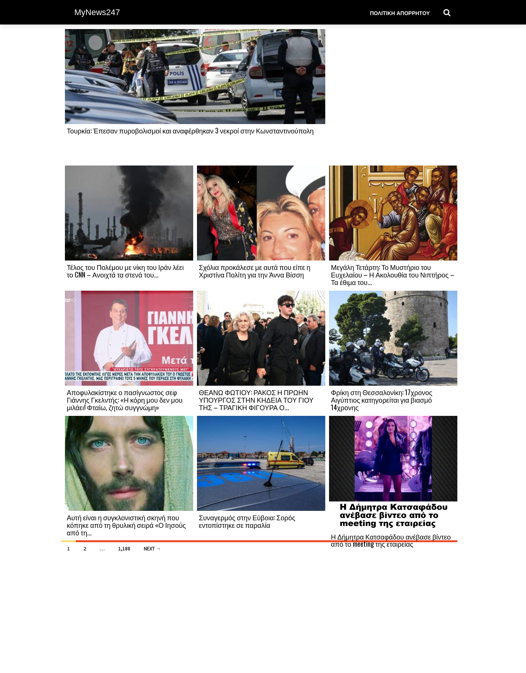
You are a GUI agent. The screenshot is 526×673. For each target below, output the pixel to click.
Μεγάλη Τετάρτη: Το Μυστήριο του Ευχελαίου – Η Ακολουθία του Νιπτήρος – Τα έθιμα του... (392, 274)
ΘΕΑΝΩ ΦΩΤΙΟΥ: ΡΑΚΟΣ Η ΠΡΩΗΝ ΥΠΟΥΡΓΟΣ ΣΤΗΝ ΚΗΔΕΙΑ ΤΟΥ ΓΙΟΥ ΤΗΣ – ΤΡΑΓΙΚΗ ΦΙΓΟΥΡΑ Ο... (256, 399)
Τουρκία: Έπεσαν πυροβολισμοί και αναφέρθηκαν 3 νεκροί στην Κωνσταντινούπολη (190, 130)
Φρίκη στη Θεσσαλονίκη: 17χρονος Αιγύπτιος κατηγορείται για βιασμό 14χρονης (381, 399)
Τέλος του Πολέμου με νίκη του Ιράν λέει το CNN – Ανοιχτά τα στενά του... (125, 270)
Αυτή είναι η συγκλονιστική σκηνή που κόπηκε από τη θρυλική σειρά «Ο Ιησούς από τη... (126, 524)
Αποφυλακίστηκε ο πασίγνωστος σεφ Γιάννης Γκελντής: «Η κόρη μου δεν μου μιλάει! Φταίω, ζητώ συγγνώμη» (125, 399)
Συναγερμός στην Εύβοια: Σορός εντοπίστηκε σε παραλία (247, 521)
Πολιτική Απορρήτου (400, 13)
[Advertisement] (393, 97)
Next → (152, 548)
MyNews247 (97, 12)
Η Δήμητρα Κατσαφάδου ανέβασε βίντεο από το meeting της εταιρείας (391, 540)
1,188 (124, 548)
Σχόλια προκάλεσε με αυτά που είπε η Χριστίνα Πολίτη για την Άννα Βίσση (255, 270)
